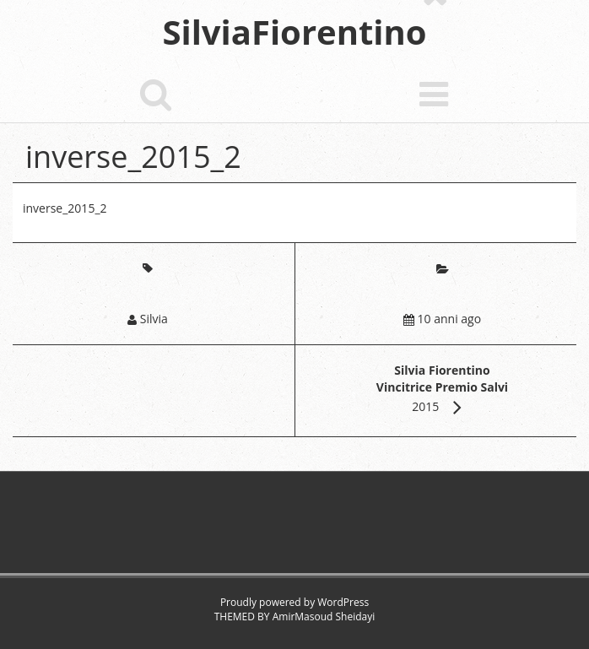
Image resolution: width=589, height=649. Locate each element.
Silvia (154, 319)
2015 (442, 388)
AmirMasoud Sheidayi (324, 616)
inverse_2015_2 (65, 208)
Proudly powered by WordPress (294, 602)
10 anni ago (450, 319)
